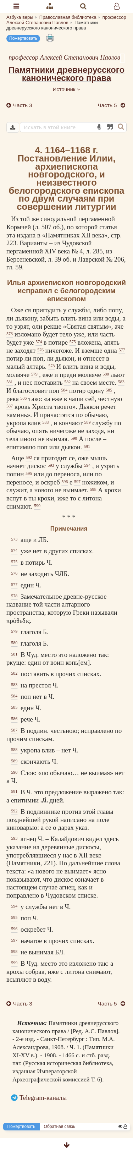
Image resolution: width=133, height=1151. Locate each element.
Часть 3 (22, 105)
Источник (66, 89)
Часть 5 (108, 105)
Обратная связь (59, 1126)
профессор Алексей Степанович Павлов (64, 57)
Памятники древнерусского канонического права (66, 74)
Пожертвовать (23, 38)
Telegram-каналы (43, 1097)
